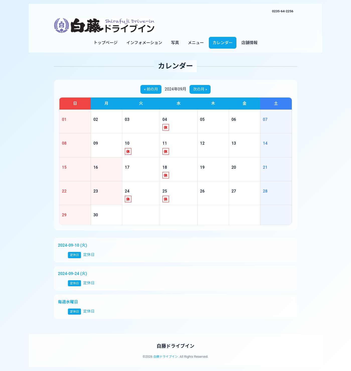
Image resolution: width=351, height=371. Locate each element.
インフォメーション (144, 42)
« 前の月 (150, 89)
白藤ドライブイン (175, 346)
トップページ (106, 42)
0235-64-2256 (282, 11)
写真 (175, 42)
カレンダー (223, 42)
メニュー (196, 42)
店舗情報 (249, 42)
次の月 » (200, 89)
